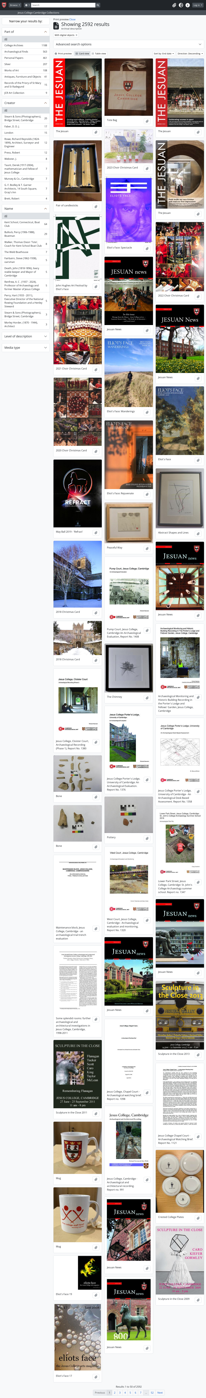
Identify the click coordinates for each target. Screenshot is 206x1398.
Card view (82, 53)
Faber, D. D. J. (25, 127)
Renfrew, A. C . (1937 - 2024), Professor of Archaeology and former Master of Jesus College (25, 285)
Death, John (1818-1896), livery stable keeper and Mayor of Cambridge (25, 272)
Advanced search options (74, 44)
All (5, 39)
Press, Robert (25, 153)
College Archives (25, 46)
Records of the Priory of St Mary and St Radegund (25, 84)
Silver (25, 64)
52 (152, 1392)
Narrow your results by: (25, 21)
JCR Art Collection (25, 93)
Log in (197, 5)
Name (8, 209)
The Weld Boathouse (25, 252)
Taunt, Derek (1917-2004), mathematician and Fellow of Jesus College (25, 168)
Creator (9, 103)
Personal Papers (25, 58)
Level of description (18, 336)
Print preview (63, 53)
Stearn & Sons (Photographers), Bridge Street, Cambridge (25, 118)
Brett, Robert (25, 199)
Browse (14, 5)
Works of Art (25, 71)
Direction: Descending (189, 53)
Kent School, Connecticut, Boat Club (25, 224)
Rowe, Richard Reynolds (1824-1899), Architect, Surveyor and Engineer (25, 142)
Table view (99, 53)
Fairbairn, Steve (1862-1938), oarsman (25, 260)
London (25, 133)
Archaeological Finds (25, 52)
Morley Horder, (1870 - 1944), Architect (25, 324)
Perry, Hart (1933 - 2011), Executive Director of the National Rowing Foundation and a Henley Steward (25, 301)
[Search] (63, 5)
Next (160, 1392)
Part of (9, 32)
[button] (174, 5)
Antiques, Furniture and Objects (25, 77)
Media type (12, 347)
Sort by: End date (163, 53)
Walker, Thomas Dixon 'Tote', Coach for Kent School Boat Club (25, 243)
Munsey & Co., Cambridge (25, 179)
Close (72, 19)
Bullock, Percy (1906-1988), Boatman (25, 234)
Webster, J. (25, 159)
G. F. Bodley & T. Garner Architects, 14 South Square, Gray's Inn (25, 188)
